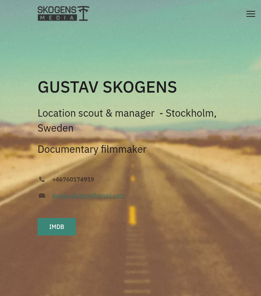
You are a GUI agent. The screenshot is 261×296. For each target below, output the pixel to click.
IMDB (56, 226)
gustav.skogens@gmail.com (88, 195)
